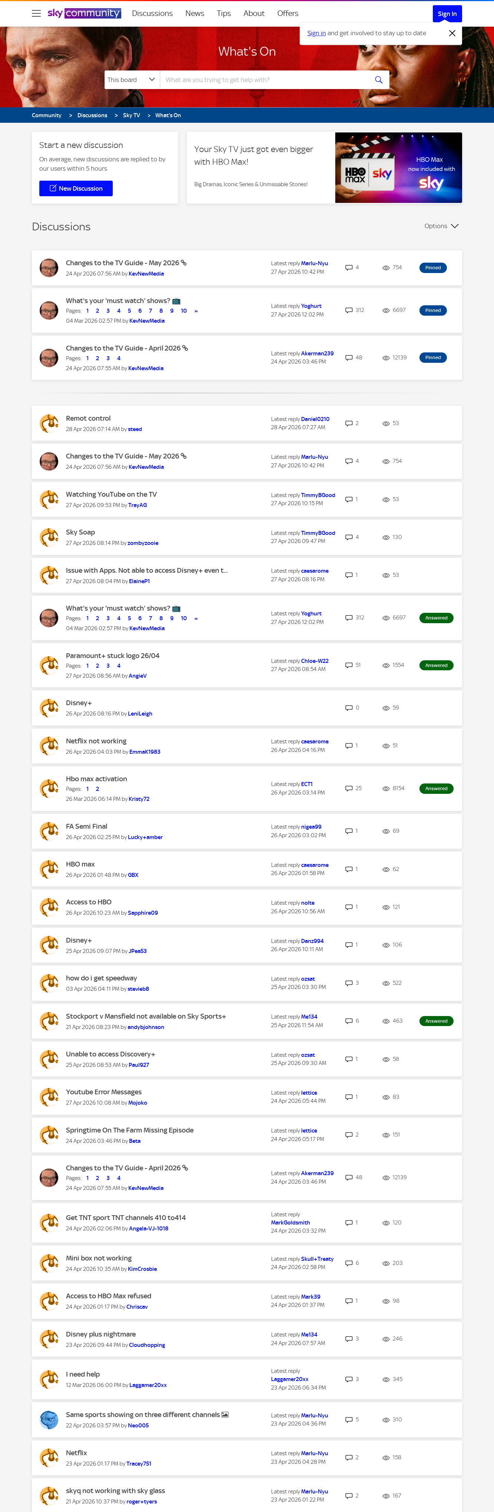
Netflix (76, 1453)
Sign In (447, 13)
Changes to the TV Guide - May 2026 (123, 263)
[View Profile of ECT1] (307, 784)
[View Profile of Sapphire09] (143, 913)
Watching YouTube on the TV (111, 494)
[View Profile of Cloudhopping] (147, 1345)
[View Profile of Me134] (309, 1016)
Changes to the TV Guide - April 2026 (124, 348)
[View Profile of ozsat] (308, 979)
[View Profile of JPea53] (138, 951)
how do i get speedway (101, 978)
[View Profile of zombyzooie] (143, 543)
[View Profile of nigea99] (311, 827)
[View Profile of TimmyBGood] (318, 495)
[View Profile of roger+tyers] (141, 1501)
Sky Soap (80, 532)
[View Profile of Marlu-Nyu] (314, 263)
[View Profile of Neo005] (138, 1425)
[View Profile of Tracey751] (138, 1463)
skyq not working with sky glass (115, 1490)
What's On (247, 51)
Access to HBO (89, 902)
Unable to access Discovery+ (110, 1054)
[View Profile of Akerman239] (317, 353)
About (254, 13)
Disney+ (79, 703)
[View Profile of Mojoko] (137, 1103)
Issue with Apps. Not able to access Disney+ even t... (147, 570)
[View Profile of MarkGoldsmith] (290, 1222)
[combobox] (263, 79)
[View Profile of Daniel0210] (315, 419)
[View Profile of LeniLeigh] (140, 713)
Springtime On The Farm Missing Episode (130, 1130)
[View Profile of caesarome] (315, 571)
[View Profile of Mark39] (310, 1297)
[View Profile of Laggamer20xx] (148, 1385)
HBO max (80, 864)
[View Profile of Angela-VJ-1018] (148, 1228)
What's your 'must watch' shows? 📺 (123, 300)
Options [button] (436, 226)
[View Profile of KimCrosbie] (142, 1269)
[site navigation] (36, 13)
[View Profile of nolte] (307, 903)
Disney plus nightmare (101, 1334)
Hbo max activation (96, 779)
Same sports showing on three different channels (143, 1414)
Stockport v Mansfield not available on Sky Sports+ (146, 1016)
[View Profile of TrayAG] (137, 505)
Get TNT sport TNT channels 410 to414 (126, 1217)
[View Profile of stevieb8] (138, 989)
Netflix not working (96, 741)
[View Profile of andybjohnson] (146, 1027)
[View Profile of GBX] (133, 875)
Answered (436, 618)
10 (184, 311)
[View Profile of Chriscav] (137, 1307)
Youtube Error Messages (104, 1092)
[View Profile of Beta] (135, 1141)
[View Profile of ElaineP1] (139, 581)
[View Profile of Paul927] (139, 1065)
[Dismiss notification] (452, 33)
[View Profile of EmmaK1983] (145, 752)
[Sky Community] (84, 13)
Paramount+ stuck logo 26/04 (112, 655)
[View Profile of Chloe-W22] (315, 661)
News (194, 13)
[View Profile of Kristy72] (139, 799)
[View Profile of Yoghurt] (311, 306)
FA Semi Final (86, 826)
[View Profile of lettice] (309, 1092)
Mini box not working (99, 1258)
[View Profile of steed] (135, 429)
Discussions (152, 13)
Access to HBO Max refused (108, 1296)
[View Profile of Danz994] (312, 941)
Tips (224, 13)
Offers (288, 13)
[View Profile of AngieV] (138, 676)
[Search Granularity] (132, 79)
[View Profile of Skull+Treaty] (317, 1259)
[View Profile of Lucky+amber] (145, 837)
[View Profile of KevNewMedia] (146, 273)
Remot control (88, 418)
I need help (83, 1374)
